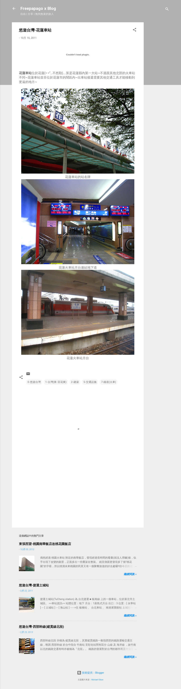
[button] (134, 30)
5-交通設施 (90, 382)
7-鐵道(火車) (108, 382)
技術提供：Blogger (90, 672)
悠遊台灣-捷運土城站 (34, 585)
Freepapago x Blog (38, 8)
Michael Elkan (97, 680)
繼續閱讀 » (130, 574)
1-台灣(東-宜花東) (55, 382)
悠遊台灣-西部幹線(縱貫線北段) (41, 626)
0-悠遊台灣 (34, 382)
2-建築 (75, 382)
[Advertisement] (158, 75)
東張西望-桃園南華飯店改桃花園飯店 (45, 544)
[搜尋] (167, 9)
